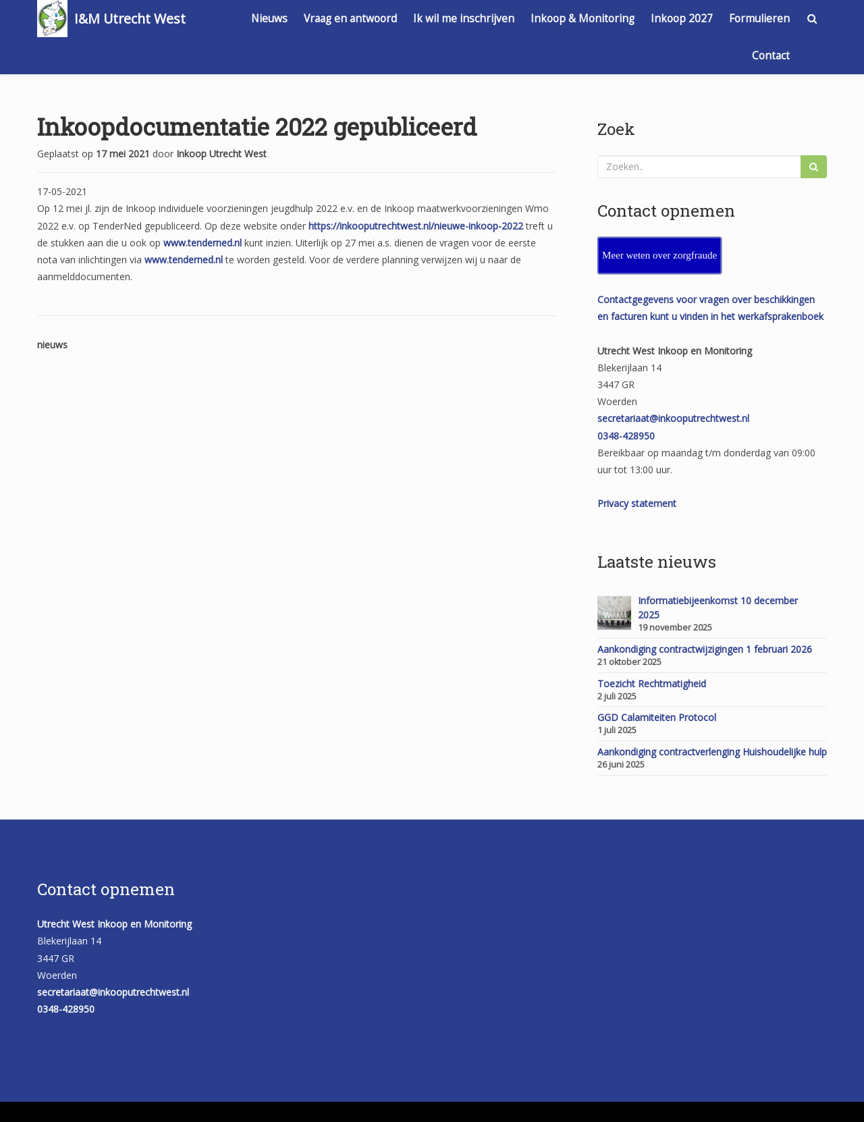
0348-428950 (626, 435)
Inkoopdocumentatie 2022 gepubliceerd (257, 126)
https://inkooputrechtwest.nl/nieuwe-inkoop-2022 (415, 225)
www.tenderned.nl (202, 242)
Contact (771, 56)
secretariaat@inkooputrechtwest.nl (673, 418)
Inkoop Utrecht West (221, 153)
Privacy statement (636, 503)
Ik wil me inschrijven (463, 18)
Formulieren (759, 18)
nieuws (52, 344)
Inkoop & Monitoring (582, 18)
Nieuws (269, 18)
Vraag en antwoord (350, 18)
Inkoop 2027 (682, 18)
